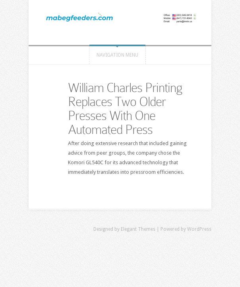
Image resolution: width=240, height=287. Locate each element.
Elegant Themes (138, 229)
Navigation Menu (117, 55)
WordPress (199, 229)
